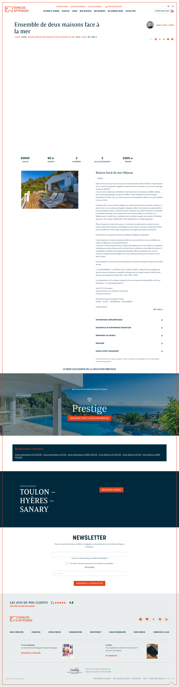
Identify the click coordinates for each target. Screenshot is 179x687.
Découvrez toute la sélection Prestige (89, 418)
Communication (75, 632)
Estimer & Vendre (51, 11)
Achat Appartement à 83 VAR (55, 455)
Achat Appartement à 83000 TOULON (82, 455)
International (62, 7)
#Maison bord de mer (37, 37)
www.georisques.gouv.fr (103, 361)
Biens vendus (139, 632)
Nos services (86, 11)
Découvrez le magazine (31, 653)
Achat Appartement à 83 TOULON (28, 455)
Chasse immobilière (117, 632)
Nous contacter (16, 632)
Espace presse (54, 632)
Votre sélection (164, 11)
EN (173, 6)
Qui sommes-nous (115, 11)
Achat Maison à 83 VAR (131, 455)
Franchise (36, 632)
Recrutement (95, 632)
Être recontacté (114, 7)
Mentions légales (157, 679)
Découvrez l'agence (111, 490)
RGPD (145, 679)
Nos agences (99, 11)
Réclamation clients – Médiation (127, 679)
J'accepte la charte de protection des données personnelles (92, 563)
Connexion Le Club (161, 632)
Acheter (65, 11)
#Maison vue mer (68, 37)
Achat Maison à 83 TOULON (110, 455)
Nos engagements (78, 7)
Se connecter (111, 656)
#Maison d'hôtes (53, 37)
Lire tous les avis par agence (22, 606)
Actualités (131, 11)
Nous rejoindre (95, 7)
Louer (74, 11)
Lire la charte (89, 567)
